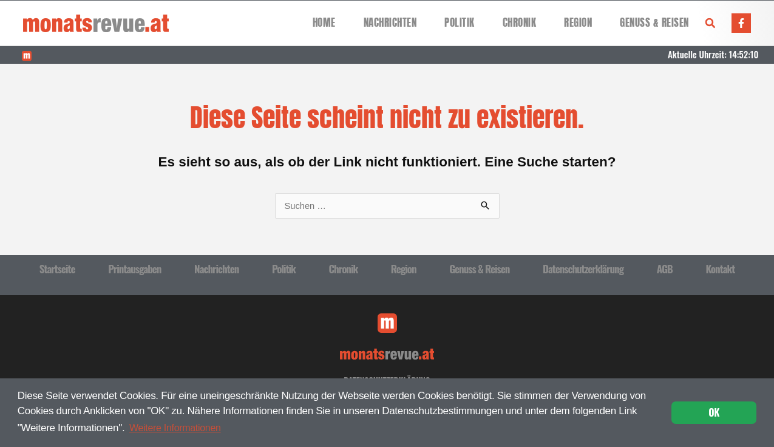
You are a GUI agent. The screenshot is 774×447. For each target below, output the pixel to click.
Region (578, 22)
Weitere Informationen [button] (178, 427)
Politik (459, 22)
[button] (710, 23)
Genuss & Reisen (654, 22)
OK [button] (714, 412)
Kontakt (720, 269)
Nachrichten (390, 22)
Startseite (57, 269)
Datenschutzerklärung (583, 269)
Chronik (520, 22)
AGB (665, 269)
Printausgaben (134, 269)
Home (324, 22)
